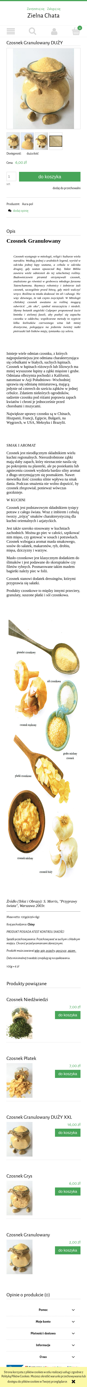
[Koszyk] (76, 31)
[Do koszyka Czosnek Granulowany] (68, 1250)
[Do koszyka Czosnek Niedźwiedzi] (68, 1015)
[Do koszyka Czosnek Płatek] (68, 1074)
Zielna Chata (43, 15)
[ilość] (11, 176)
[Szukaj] (33, 31)
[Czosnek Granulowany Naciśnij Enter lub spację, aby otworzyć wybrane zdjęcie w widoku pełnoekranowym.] (43, 88)
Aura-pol (27, 204)
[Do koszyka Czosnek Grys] (68, 1191)
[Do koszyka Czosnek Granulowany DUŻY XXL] (68, 1133)
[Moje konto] (54, 31)
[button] (11, 31)
